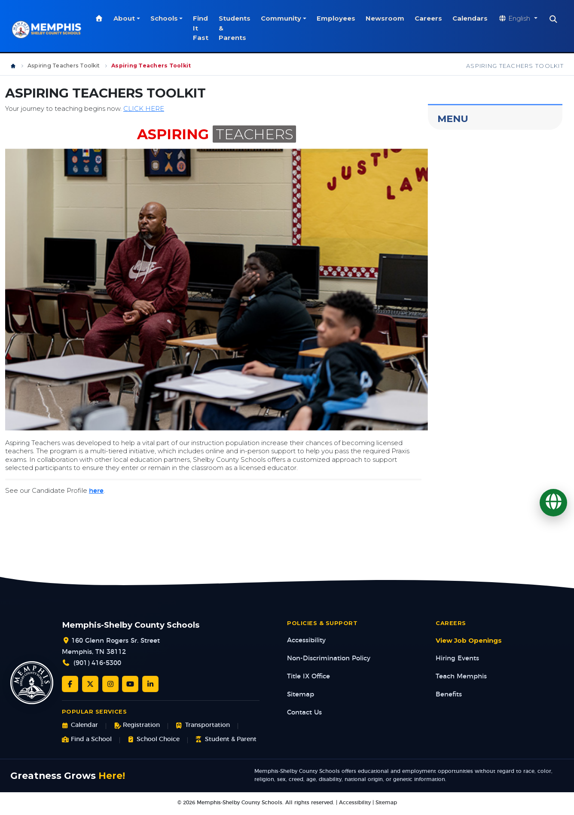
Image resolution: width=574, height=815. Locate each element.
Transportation (202, 725)
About (134, 18)
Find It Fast (211, 28)
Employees (346, 18)
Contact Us (304, 712)
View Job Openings (469, 640)
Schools (174, 18)
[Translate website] (528, 18)
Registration (137, 725)
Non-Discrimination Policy (328, 658)
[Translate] (553, 502)
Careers (438, 18)
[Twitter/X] (90, 684)
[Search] (564, 19)
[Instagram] (110, 684)
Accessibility (306, 640)
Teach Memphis (461, 676)
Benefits (449, 694)
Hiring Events (457, 658)
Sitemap (300, 694)
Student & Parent (225, 739)
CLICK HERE (143, 109)
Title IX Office (308, 676)
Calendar (80, 725)
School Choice (154, 739)
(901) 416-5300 (97, 663)
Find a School (87, 739)
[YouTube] (130, 684)
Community (291, 18)
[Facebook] (70, 684)
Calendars (480, 18)
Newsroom (395, 18)
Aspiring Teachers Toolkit (63, 65)
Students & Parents (245, 28)
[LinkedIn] (150, 684)
